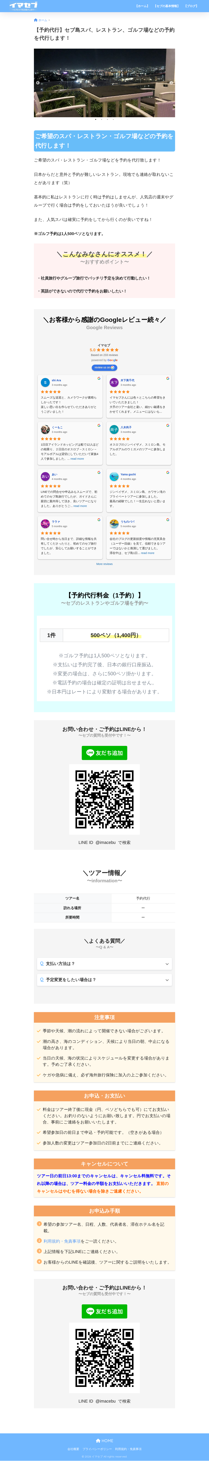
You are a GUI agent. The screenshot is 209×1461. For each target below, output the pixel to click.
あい (54, 474)
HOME (104, 1441)
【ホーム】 (142, 6)
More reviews (104, 564)
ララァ (56, 521)
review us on (104, 367)
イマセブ (104, 345)
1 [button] (96, 119)
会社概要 (73, 1449)
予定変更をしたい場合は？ (71, 980)
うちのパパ (127, 521)
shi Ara (56, 380)
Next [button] (171, 83)
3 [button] (107, 119)
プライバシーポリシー (97, 1449)
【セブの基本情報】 (167, 6)
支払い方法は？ (60, 964)
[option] (104, 83)
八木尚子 (126, 427)
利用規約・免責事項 (62, 1241)
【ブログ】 (191, 6)
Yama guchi (128, 474)
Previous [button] (38, 83)
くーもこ (57, 427)
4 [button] (113, 119)
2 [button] (102, 119)
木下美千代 (127, 380)
